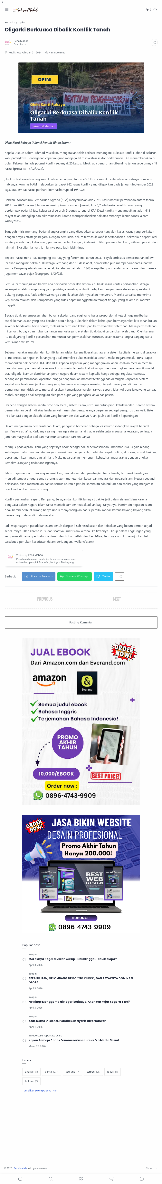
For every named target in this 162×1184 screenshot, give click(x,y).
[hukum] (31, 1081)
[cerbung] (72, 1072)
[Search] (155, 10)
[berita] (51, 1072)
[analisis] (31, 1072)
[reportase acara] (53, 1035)
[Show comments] (142, 1179)
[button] (148, 9)
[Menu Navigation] (7, 10)
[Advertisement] (81, 1129)
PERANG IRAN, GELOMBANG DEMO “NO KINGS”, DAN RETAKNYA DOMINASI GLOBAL (82, 980)
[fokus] (112, 1072)
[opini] (34, 954)
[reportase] (37, 1035)
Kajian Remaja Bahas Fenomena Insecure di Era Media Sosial (74, 1040)
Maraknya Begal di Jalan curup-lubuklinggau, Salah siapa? (73, 959)
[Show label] (39, 1091)
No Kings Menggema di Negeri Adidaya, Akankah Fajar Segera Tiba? (79, 1002)
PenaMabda (22, 1168)
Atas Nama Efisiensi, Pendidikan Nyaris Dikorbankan (68, 1021)
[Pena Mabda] (21, 41)
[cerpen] (93, 1072)
